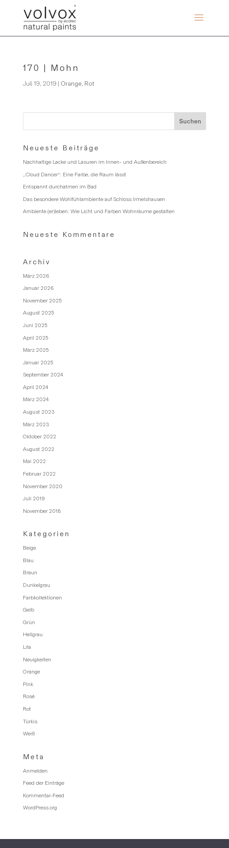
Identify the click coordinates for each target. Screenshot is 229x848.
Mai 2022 (34, 461)
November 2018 (42, 511)
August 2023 (39, 412)
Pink (28, 684)
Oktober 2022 (39, 436)
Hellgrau (33, 634)
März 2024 (36, 399)
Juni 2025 (35, 325)
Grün (29, 622)
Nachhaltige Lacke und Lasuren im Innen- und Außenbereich (95, 162)
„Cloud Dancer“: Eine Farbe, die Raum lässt (74, 174)
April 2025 (35, 338)
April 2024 (35, 387)
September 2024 (43, 375)
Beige (29, 548)
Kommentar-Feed (43, 795)
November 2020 (42, 486)
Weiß (29, 733)
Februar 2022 (39, 474)
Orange (71, 83)
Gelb (28, 610)
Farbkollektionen (42, 597)
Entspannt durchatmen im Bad (60, 187)
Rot (89, 83)
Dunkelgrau (36, 585)
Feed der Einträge (43, 783)
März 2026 (36, 276)
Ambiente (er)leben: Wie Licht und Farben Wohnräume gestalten (99, 211)
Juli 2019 (34, 498)
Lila (27, 647)
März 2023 (36, 424)
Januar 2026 (38, 288)
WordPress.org (40, 807)
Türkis (30, 721)
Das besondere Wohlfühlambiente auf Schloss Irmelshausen (94, 199)
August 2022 (38, 449)
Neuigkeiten (37, 659)
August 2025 (38, 313)
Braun (30, 572)
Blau (28, 560)
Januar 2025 (38, 362)
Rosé (29, 696)
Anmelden (35, 771)
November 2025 (42, 300)
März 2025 (35, 350)
